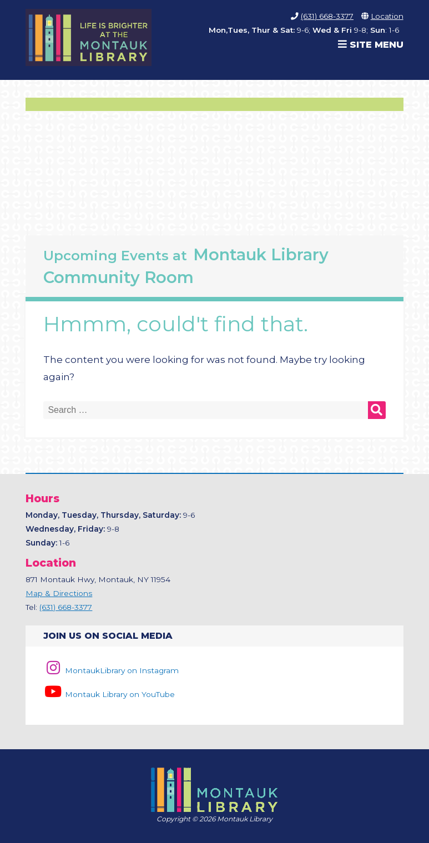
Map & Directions (59, 593)
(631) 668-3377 (327, 16)
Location (387, 16)
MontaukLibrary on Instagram (110, 670)
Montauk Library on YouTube (108, 694)
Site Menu (370, 44)
